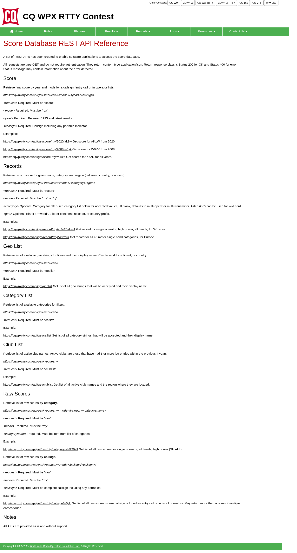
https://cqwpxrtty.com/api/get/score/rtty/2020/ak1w (37, 141)
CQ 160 (243, 2)
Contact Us (238, 31)
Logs (175, 31)
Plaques (79, 31)
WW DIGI (271, 2)
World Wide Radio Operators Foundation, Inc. (55, 546)
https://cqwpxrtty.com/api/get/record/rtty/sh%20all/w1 (39, 229)
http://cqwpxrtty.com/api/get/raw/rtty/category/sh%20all (40, 449)
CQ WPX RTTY (226, 2)
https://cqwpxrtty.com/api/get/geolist (27, 286)
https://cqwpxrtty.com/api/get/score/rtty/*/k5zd (34, 157)
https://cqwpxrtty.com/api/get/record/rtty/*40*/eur (36, 237)
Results (111, 31)
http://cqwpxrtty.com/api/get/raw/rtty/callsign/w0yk (37, 503)
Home (16, 31)
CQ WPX (188, 2)
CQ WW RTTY (205, 2)
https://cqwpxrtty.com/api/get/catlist (27, 335)
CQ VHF (257, 2)
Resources (206, 31)
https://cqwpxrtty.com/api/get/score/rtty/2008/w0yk (37, 149)
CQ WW (173, 2)
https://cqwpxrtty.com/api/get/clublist (28, 384)
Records (143, 31)
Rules (48, 31)
